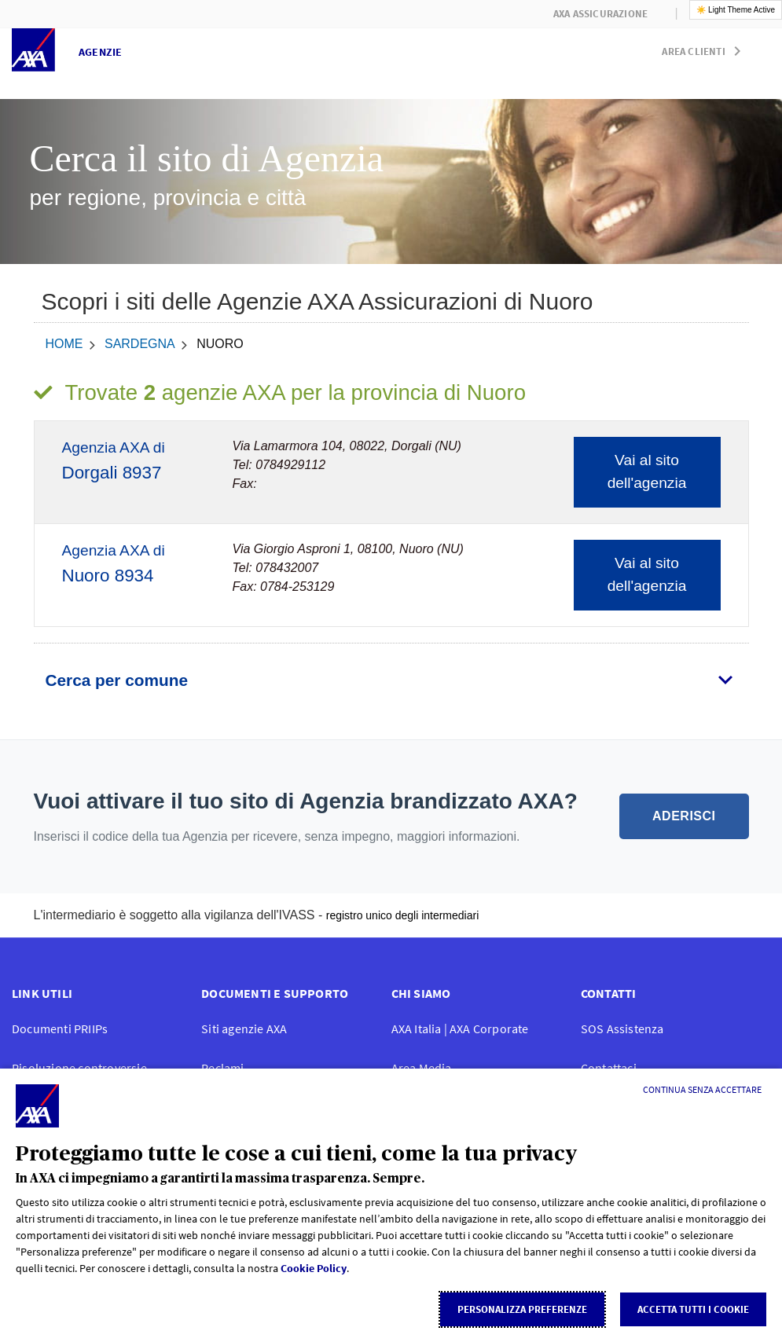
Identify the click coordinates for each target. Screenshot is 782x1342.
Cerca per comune (117, 680)
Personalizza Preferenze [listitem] (522, 1309)
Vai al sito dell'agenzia (647, 471)
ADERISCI (683, 816)
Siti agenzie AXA (244, 1028)
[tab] (391, 680)
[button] (704, 48)
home (64, 343)
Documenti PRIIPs (60, 1028)
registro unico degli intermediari (402, 915)
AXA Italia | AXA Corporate (460, 1028)
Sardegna (140, 343)
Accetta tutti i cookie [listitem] (693, 1309)
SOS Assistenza (622, 1028)
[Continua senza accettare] (702, 1090)
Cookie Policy (314, 1268)
